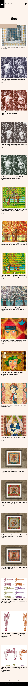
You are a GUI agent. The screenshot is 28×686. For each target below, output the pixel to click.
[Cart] (26, 4)
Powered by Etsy (15, 683)
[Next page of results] (18, 680)
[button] (8, 26)
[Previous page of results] (9, 680)
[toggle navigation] (2, 4)
